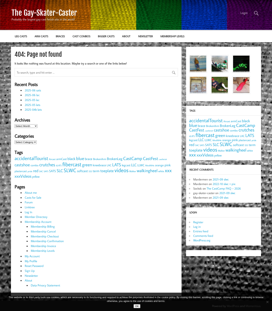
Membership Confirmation (47, 241)
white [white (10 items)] (161, 171)
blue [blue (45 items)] (80, 158)
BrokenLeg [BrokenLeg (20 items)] (114, 158)
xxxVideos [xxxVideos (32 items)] (23, 176)
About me (31, 192)
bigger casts (106, 36)
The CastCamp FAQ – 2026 (224, 188)
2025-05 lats (32, 105)
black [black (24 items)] (71, 158)
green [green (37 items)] (87, 164)
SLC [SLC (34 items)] (60, 170)
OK (137, 306)
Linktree (30, 207)
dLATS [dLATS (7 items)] (59, 165)
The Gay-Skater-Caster (44, 13)
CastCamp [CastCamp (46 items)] (132, 158)
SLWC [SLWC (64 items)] (70, 170)
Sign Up (30, 271)
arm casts (41, 36)
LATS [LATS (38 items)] (116, 164)
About (126, 36)
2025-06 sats (33, 90)
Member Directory (36, 217)
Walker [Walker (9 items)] (132, 171)
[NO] (267, 302)
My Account (32, 256)
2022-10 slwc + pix (224, 184)
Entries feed (200, 231)
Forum (29, 202)
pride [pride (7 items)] (30, 171)
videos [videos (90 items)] (121, 170)
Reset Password (34, 266)
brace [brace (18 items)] (88, 159)
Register (198, 222)
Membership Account (38, 222)
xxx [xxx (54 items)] (168, 170)
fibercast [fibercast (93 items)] (71, 164)
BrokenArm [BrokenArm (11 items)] (99, 159)
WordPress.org (201, 240)
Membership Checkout (45, 236)
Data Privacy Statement (45, 285)
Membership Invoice (43, 246)
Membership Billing (43, 226)
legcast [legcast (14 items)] (126, 165)
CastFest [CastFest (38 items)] (150, 158)
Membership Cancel (43, 231)
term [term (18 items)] (96, 171)
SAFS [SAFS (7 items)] (46, 171)
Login (244, 13)
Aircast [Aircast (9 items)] (52, 159)
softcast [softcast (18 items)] (82, 171)
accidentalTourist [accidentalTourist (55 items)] (31, 158)
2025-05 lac (32, 100)
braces (60, 36)
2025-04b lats (33, 109)
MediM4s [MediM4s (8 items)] (149, 165)
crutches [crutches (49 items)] (47, 164)
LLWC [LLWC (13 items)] (140, 165)
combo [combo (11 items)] (35, 165)
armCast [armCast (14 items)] (61, 159)
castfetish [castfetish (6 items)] (163, 159)
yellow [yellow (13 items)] (35, 176)
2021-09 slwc (221, 179)
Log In (28, 212)
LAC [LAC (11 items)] (109, 165)
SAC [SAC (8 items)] (41, 171)
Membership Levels (172, 36)
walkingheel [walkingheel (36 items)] (147, 170)
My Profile (31, 261)
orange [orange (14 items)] (159, 165)
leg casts (21, 36)
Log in (197, 227)
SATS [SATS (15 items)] (52, 171)
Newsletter (145, 36)
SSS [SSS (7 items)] (90, 171)
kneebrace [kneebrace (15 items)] (99, 165)
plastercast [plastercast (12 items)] (21, 171)
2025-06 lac (32, 95)
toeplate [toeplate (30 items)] (107, 170)
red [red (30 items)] (35, 170)
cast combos (81, 36)
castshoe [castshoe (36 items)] (22, 164)
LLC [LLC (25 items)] (134, 164)
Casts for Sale (33, 197)
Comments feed (203, 236)
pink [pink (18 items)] (168, 165)
